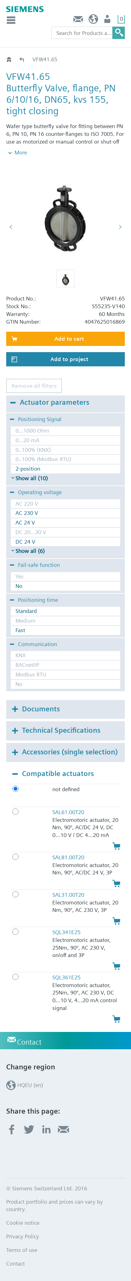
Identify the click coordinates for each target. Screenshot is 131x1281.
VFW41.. (22, 59)
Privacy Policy (22, 1236)
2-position (27, 468)
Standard (26, 611)
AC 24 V (25, 522)
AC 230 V (26, 513)
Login (108, 20)
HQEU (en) (93, 20)
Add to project (69, 359)
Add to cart (69, 338)
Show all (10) (31, 478)
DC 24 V (25, 541)
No (18, 586)
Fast (20, 630)
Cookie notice (22, 1222)
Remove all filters (34, 385)
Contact (78, 20)
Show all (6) (30, 551)
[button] (65, 279)
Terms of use (21, 1250)
